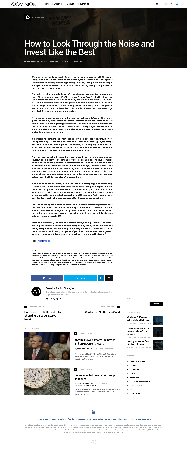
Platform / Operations (139, 381)
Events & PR (133, 369)
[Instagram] (166, 4)
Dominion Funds (136, 361)
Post (39, 241)
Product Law (134, 385)
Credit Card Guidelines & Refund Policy (104, 419)
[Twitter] (182, 4)
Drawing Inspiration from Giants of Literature (138, 342)
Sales (131, 390)
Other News (134, 377)
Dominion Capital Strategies (37, 61)
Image (46, 241)
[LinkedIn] (177, 4)
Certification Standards (74, 419)
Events (131, 365)
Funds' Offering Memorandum (137, 419)
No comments (92, 385)
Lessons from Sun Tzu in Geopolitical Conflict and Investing (138, 331)
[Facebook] (171, 4)
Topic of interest (137, 394)
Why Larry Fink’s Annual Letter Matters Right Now (138, 318)
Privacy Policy (55, 419)
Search (156, 304)
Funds (131, 373)
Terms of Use (42, 419)
